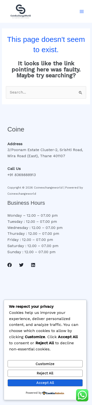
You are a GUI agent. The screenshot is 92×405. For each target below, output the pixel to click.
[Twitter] (21, 265)
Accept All (45, 383)
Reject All (45, 373)
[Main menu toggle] (82, 11)
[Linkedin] (33, 265)
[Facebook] (9, 265)
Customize (45, 364)
